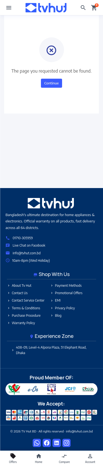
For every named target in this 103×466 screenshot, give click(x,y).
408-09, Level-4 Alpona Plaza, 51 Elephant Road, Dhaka (49, 350)
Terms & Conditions (23, 308)
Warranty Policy (21, 323)
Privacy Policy (62, 308)
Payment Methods (66, 285)
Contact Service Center (25, 300)
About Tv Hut (19, 285)
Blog (56, 315)
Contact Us (17, 293)
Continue (51, 83)
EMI (55, 300)
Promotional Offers (66, 293)
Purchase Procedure (24, 315)
